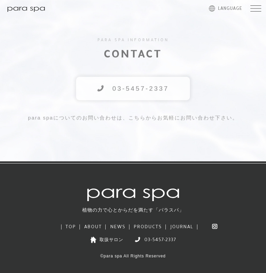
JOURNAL (182, 227)
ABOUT (93, 227)
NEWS (118, 227)
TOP (71, 227)
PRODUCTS (148, 227)
